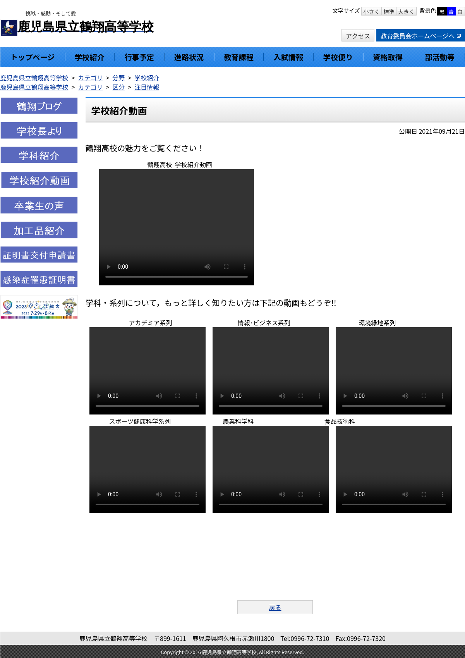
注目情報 (146, 87)
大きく (406, 11)
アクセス (358, 35)
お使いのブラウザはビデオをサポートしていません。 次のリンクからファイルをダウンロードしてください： (176, 227)
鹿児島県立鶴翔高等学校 (34, 77)
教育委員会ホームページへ (420, 35)
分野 (118, 77)
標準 (389, 11)
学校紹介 (146, 77)
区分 (118, 87)
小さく (371, 11)
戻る (275, 607)
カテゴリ (90, 77)
